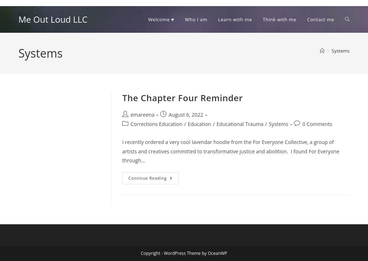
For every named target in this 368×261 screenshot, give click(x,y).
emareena (142, 114)
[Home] (322, 51)
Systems (341, 51)
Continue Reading (153, 179)
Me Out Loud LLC (52, 19)
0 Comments (317, 124)
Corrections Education (156, 124)
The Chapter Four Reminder (182, 98)
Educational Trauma (240, 124)
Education (199, 124)
